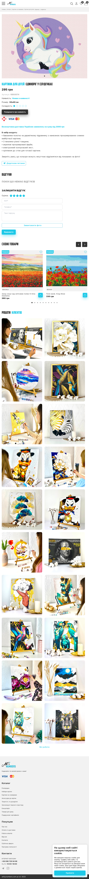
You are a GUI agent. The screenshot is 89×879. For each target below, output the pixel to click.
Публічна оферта (7, 843)
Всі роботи (44, 747)
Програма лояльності (9, 847)
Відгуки (4, 837)
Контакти (5, 840)
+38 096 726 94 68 (9, 861)
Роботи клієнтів (7, 833)
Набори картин (7, 791)
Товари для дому (7, 812)
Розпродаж (5, 788)
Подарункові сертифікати (10, 815)
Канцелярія (6, 808)
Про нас (4, 827)
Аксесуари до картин (9, 798)
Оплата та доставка (8, 830)
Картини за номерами (9, 795)
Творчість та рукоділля (10, 802)
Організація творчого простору (12, 805)
